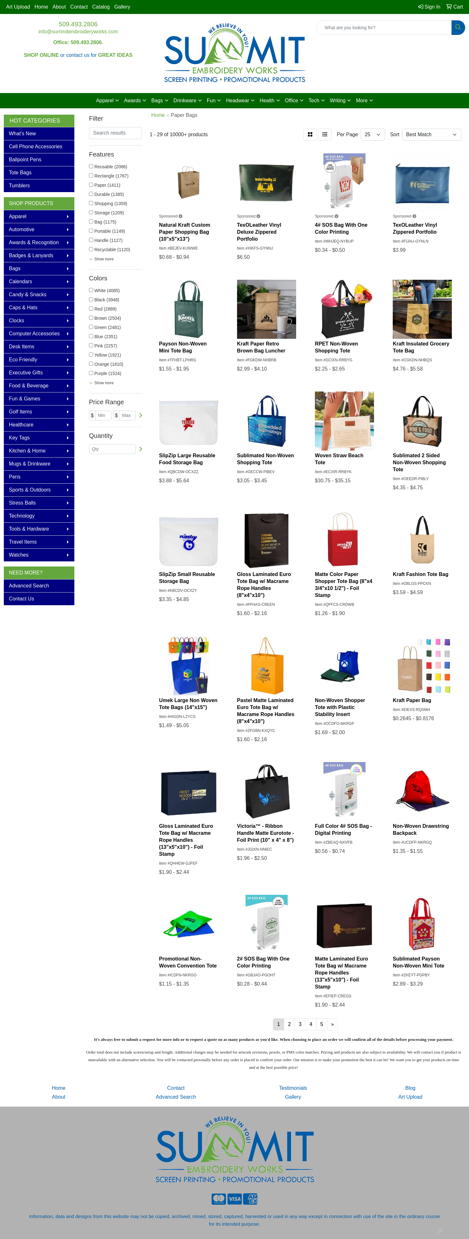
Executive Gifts (26, 372)
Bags (14, 268)
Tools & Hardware (29, 529)
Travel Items (23, 542)
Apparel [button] (104, 100)
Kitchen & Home (27, 450)
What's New (22, 133)
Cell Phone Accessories (35, 146)
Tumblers (19, 185)
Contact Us (21, 598)
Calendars (20, 281)
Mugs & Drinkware (30, 463)
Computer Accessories (34, 333)
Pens (14, 476)
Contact (79, 7)
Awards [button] (132, 100)
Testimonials (293, 1088)
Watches (19, 555)
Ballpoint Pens (25, 159)
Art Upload (18, 7)
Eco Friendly (23, 359)
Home (41, 7)
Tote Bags (20, 172)
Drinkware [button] (184, 100)
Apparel (17, 216)
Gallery (122, 7)
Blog (410, 1088)
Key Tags (19, 437)
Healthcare (21, 424)
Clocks (16, 320)
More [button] (361, 100)
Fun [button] (211, 100)
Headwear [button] (237, 100)
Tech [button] (314, 100)
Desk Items (21, 346)
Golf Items (20, 411)
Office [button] (291, 100)
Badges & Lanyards (31, 255)
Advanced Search (29, 585)
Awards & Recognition (34, 242)
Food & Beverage (29, 385)
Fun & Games (24, 398)
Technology (22, 516)
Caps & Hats (23, 307)
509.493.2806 (78, 24)
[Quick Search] (384, 27)
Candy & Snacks (27, 294)
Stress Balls (22, 503)
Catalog (101, 7)
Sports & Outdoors (30, 489)
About (59, 7)
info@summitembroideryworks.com (78, 31)
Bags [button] (157, 100)
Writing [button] (338, 100)
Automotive (21, 229)
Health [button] (267, 100)
